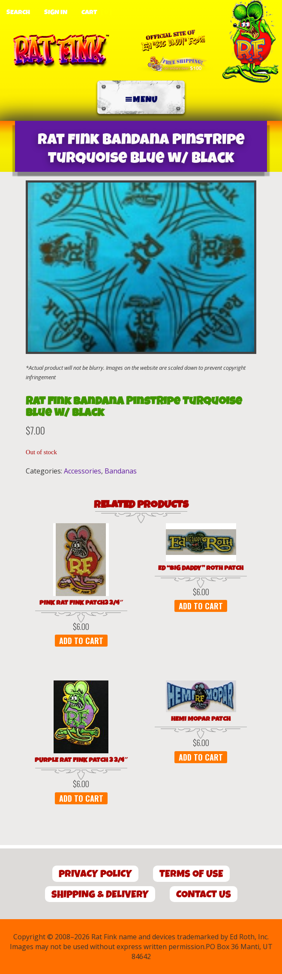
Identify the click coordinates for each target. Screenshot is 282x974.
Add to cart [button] (81, 640)
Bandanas (121, 471)
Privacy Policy (95, 874)
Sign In (55, 12)
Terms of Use (191, 874)
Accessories (82, 471)
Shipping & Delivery (100, 894)
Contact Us (203, 894)
